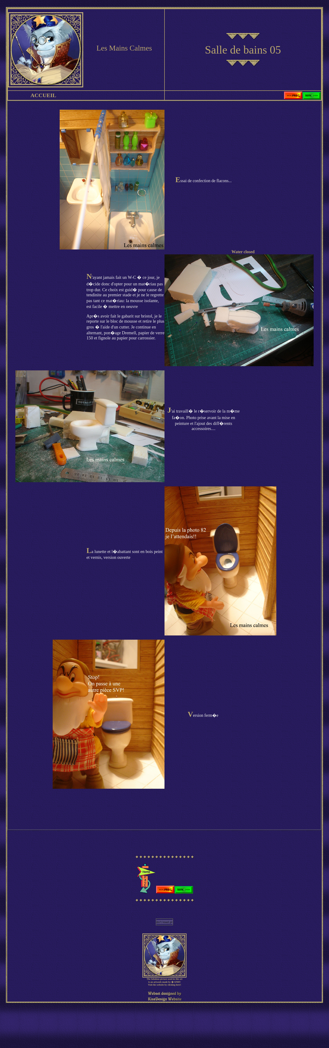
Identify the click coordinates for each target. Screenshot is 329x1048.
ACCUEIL (43, 95)
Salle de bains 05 (243, 50)
